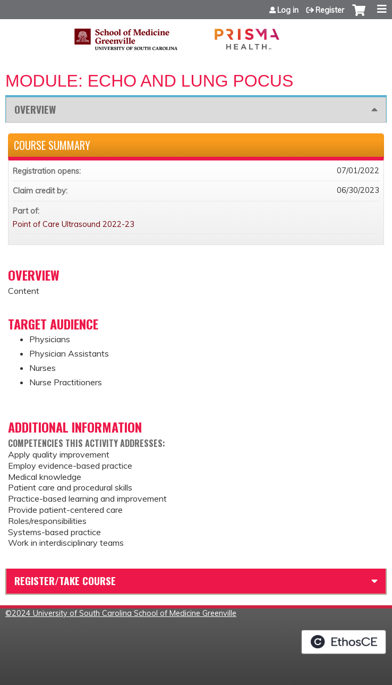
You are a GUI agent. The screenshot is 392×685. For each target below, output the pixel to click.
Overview (35, 109)
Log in (288, 10)
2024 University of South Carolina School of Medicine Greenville (124, 613)
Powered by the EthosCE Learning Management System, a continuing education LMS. (344, 642)
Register (330, 10)
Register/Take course (65, 580)
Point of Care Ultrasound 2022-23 (73, 224)
